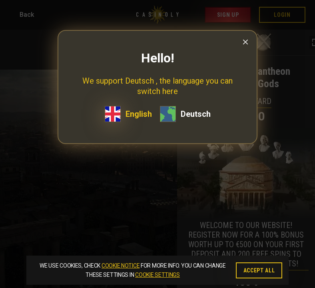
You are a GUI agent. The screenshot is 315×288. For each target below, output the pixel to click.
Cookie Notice (121, 265)
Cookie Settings (157, 275)
